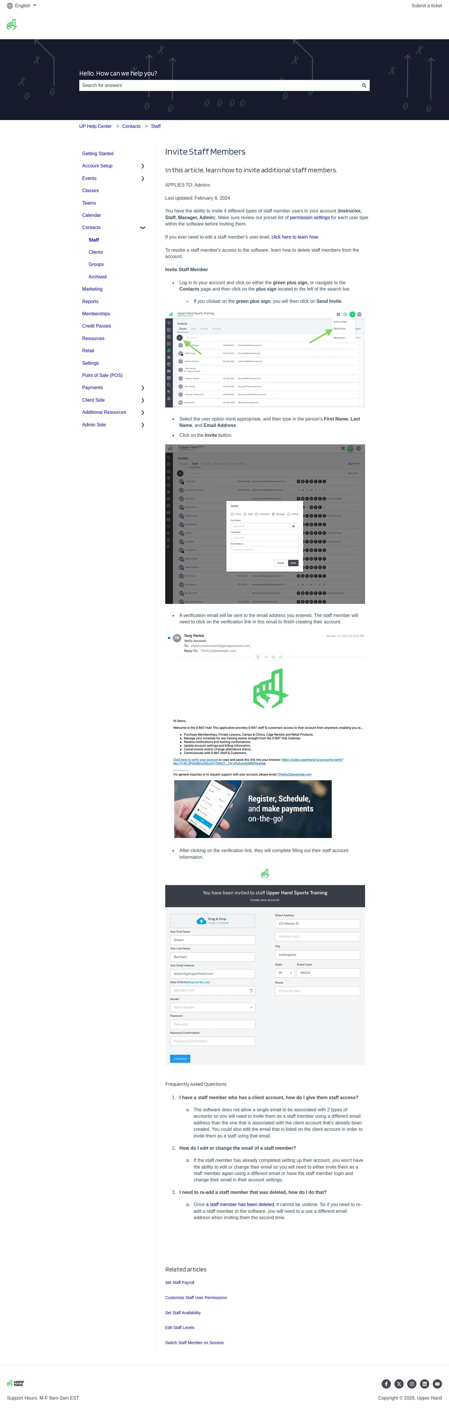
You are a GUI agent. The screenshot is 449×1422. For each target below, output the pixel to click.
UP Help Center (95, 126)
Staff (156, 126)
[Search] (364, 85)
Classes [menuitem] (90, 190)
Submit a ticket (427, 5)
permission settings (310, 217)
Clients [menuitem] (96, 252)
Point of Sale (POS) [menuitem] (102, 375)
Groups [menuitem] (96, 264)
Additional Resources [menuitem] (104, 412)
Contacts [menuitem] (91, 227)
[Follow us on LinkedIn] (424, 1384)
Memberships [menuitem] (96, 313)
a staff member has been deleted (240, 1204)
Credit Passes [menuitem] (96, 325)
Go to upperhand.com (413, 25)
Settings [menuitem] (90, 363)
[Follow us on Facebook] (386, 1384)
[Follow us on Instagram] (411, 1384)
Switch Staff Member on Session (194, 1342)
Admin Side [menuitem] (94, 424)
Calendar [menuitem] (91, 215)
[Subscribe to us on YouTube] (437, 1384)
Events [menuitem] (89, 178)
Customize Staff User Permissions (196, 1297)
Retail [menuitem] (88, 350)
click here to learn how (294, 237)
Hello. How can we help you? (118, 73)
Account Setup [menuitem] (97, 165)
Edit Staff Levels (180, 1327)
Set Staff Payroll (179, 1282)
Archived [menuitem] (98, 276)
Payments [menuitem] (92, 387)
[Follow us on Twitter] (399, 1384)
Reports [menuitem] (90, 301)
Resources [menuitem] (93, 338)
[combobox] (219, 85)
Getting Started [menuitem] (98, 153)
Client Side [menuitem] (93, 400)
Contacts (131, 126)
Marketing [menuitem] (92, 289)
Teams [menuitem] (89, 203)
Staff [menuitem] (94, 239)
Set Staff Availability (183, 1312)
